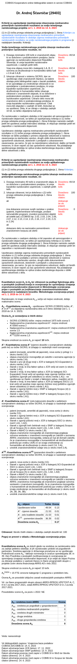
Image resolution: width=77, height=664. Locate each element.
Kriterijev (68, 169)
